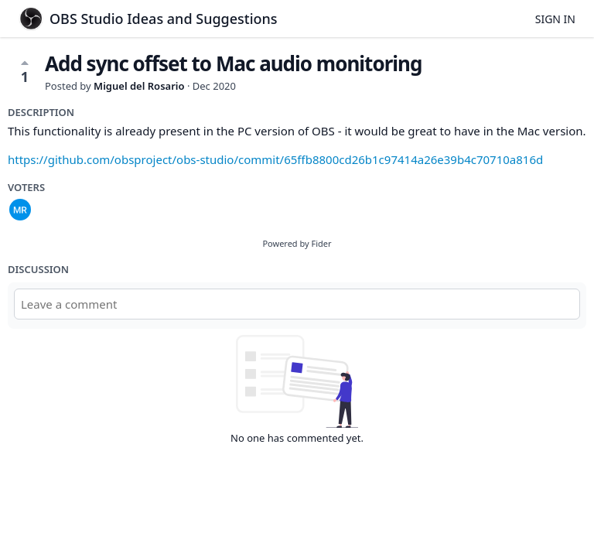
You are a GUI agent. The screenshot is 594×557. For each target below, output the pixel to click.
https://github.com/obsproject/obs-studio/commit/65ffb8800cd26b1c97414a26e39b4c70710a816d (275, 159)
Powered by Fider (296, 243)
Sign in (555, 19)
